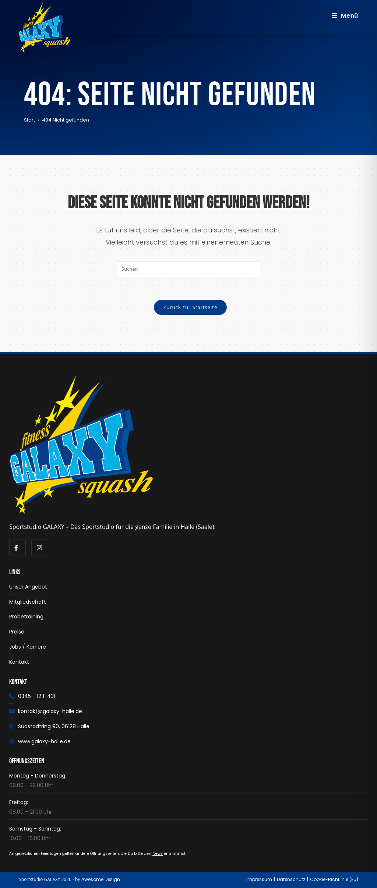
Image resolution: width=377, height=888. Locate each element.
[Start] (29, 119)
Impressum (259, 879)
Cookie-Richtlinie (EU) (334, 879)
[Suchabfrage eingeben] (188, 269)
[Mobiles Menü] (345, 15)
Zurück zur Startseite (190, 307)
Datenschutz (291, 879)
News (157, 853)
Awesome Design (100, 879)
